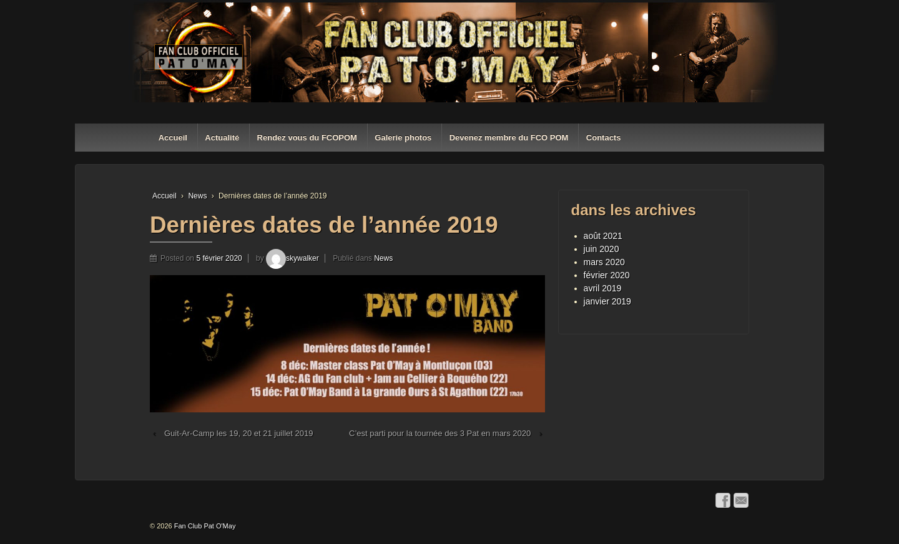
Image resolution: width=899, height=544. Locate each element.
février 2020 (607, 275)
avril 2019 (603, 288)
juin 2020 (601, 249)
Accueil (173, 137)
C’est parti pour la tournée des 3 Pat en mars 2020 (440, 433)
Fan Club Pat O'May (204, 526)
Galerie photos (403, 137)
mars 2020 (604, 262)
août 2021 (603, 236)
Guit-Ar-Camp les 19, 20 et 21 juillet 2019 (238, 433)
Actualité (222, 137)
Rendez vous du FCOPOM (307, 137)
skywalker (292, 258)
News (197, 196)
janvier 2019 (607, 301)
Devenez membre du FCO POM (509, 137)
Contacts (603, 137)
